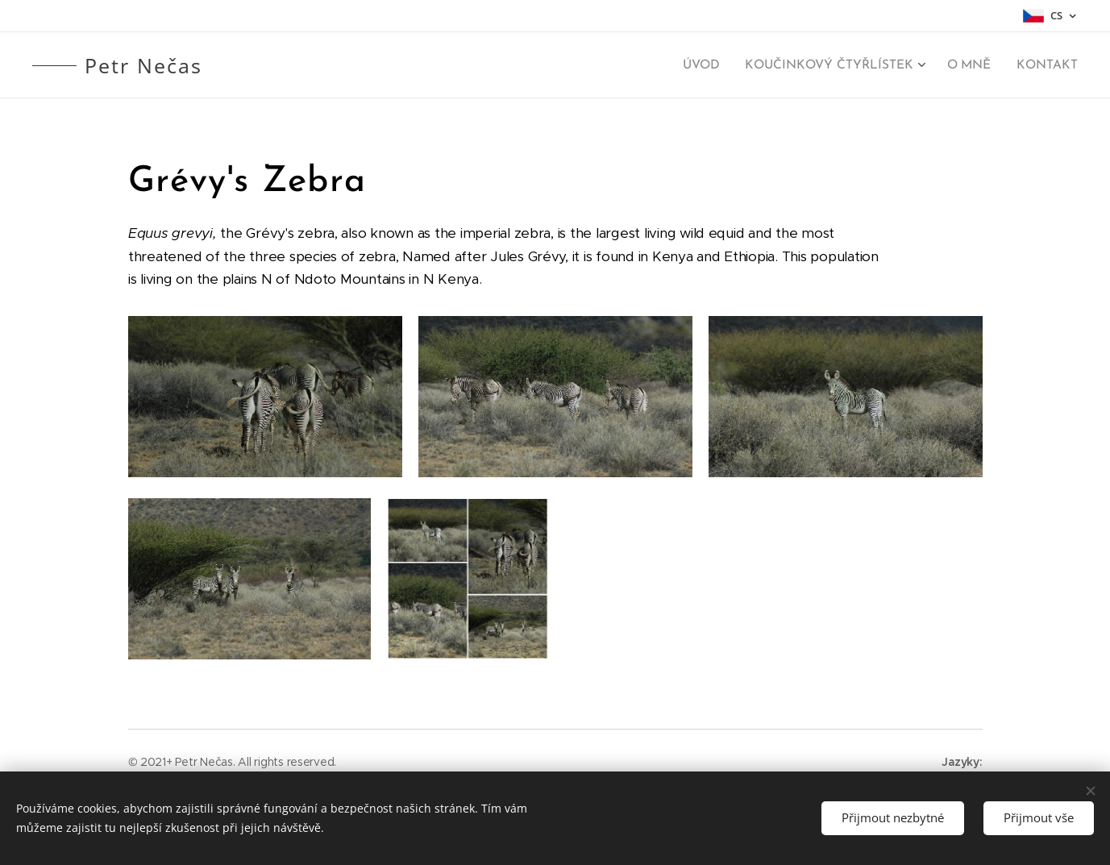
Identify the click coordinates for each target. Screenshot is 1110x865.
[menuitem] (712, 65)
